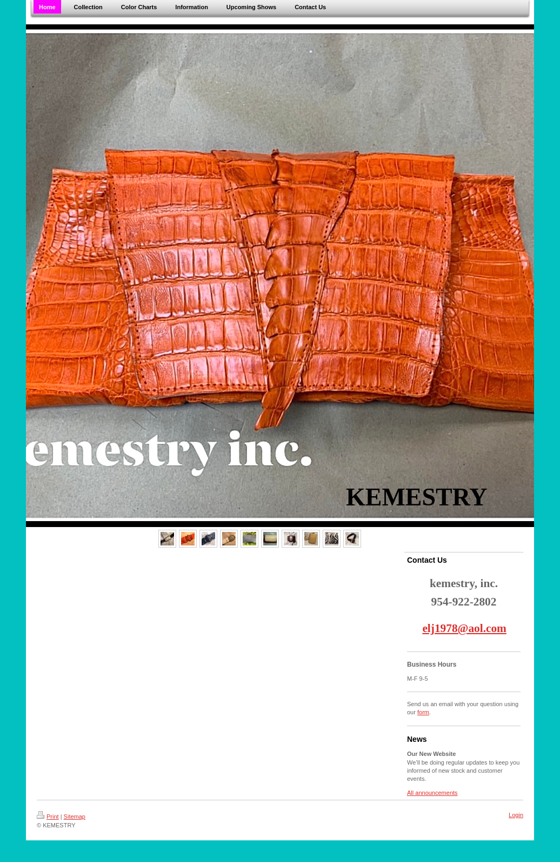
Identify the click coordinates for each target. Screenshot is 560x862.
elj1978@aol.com (464, 628)
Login (516, 815)
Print (48, 816)
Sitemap (74, 816)
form (423, 712)
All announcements (432, 792)
